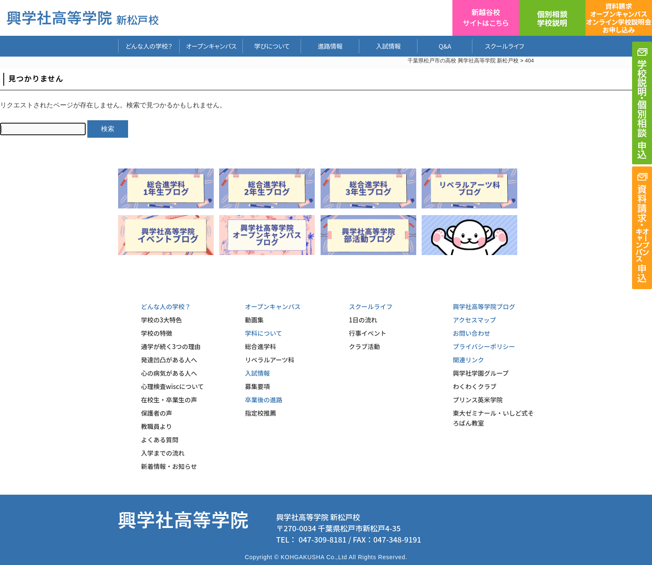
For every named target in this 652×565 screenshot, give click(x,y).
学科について (263, 333)
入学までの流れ (163, 453)
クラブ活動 (364, 346)
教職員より (156, 426)
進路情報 (330, 46)
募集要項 (257, 386)
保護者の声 (156, 413)
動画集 (254, 319)
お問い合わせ (471, 333)
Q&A (445, 46)
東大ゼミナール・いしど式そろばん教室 (493, 418)
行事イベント (367, 333)
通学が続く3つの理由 (171, 346)
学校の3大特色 (161, 319)
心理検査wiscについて (172, 386)
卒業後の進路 (263, 399)
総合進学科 (260, 346)
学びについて (272, 46)
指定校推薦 (260, 413)
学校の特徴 (156, 333)
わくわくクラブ (474, 386)
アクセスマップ (474, 319)
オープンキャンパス (211, 46)
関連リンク (468, 359)
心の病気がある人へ (169, 373)
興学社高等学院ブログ (484, 306)
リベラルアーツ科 (269, 359)
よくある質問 (159, 439)
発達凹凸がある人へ (169, 359)
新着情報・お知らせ (169, 466)
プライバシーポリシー (484, 346)
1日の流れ (363, 319)
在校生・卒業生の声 (169, 399)
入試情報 (388, 46)
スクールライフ (498, 46)
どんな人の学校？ (149, 46)
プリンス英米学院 (478, 399)
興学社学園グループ (481, 373)
